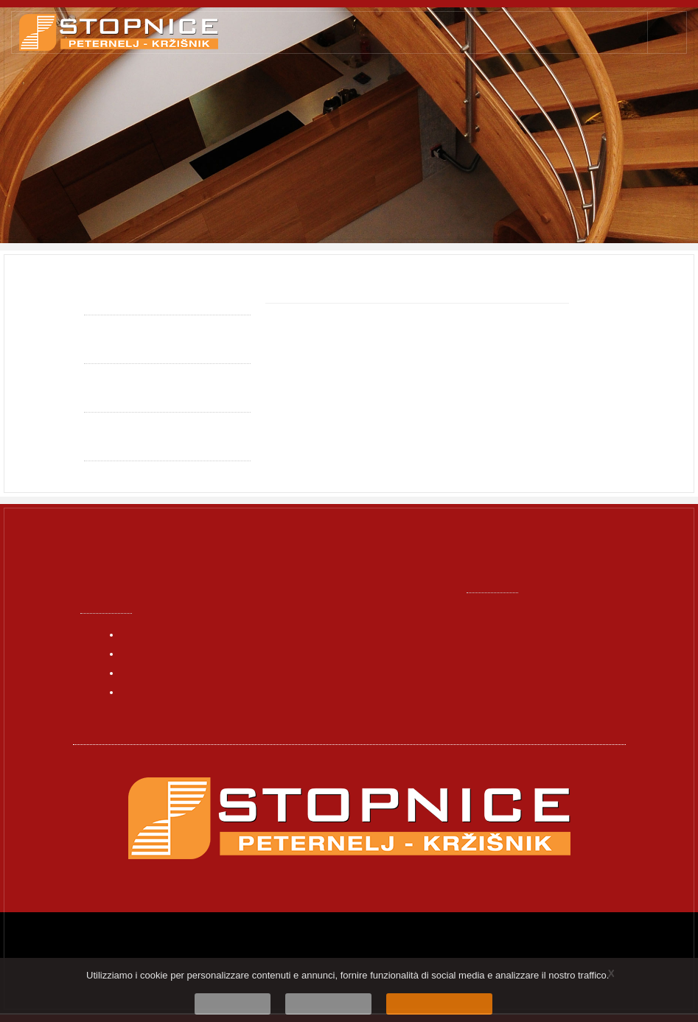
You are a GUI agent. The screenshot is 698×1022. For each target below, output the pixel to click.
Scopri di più (332, 1002)
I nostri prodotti (162, 672)
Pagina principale (122, 184)
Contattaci (149, 711)
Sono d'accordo (427, 1002)
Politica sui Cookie (131, 445)
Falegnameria (211, 184)
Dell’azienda (153, 692)
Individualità (117, 348)
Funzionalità (116, 396)
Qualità (103, 299)
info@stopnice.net (528, 633)
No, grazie (248, 1002)
